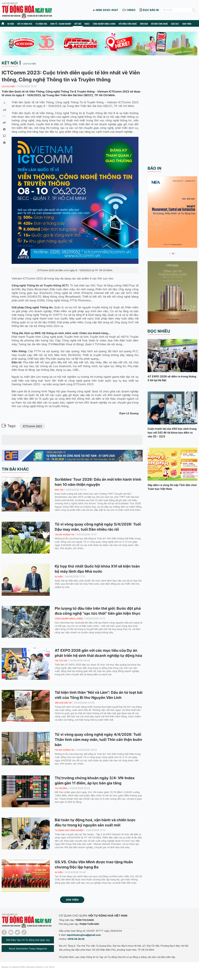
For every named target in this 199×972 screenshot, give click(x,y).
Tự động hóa (41, 24)
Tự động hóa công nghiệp (69, 830)
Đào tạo (59, 489)
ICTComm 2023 (32, 426)
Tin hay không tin (64, 534)
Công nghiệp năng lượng (104, 24)
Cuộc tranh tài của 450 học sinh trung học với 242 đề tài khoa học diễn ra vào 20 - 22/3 (172, 432)
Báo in (154, 168)
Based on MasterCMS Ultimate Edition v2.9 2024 (28, 967)
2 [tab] (172, 253)
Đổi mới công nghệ (159, 24)
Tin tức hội (61, 660)
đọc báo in (151, 10)
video (131, 10)
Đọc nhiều (159, 331)
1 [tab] (170, 253)
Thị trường (61, 788)
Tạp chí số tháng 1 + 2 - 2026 (168, 244)
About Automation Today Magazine (28, 948)
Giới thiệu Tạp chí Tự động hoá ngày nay (28, 939)
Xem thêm (72, 899)
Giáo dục (175, 24)
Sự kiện (10, 24)
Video (86, 24)
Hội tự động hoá (24, 24)
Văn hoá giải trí (63, 703)
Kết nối (77, 24)
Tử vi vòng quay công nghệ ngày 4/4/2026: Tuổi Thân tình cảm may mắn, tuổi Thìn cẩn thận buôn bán (98, 739)
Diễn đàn (144, 24)
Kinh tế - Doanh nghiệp (60, 24)
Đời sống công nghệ (128, 24)
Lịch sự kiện (29, 63)
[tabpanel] (172, 211)
